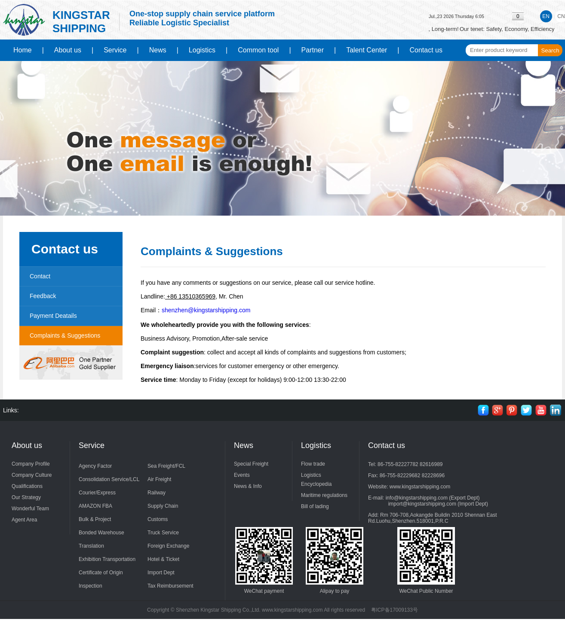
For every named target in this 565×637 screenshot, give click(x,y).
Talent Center (366, 50)
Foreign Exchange (168, 546)
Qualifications (27, 486)
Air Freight (159, 479)
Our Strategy (26, 497)
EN (546, 16)
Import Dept (161, 573)
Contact (40, 276)
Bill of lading (315, 506)
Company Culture (32, 475)
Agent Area (24, 520)
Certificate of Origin (101, 573)
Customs (157, 519)
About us (67, 50)
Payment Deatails (53, 315)
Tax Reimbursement (170, 586)
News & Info (248, 486)
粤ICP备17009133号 (394, 610)
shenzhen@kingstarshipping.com (206, 310)
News (157, 50)
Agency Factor (95, 466)
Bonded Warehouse (101, 533)
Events (242, 475)
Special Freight (251, 464)
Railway (156, 493)
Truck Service (163, 533)
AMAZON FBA (95, 506)
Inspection (90, 586)
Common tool (258, 50)
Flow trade (313, 464)
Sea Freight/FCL (166, 466)
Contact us (426, 50)
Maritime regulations (324, 495)
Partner (312, 50)
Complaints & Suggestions (65, 335)
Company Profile (31, 464)
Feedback (43, 296)
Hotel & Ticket (163, 559)
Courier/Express (97, 493)
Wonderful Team (30, 509)
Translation (91, 546)
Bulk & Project (95, 519)
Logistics (202, 50)
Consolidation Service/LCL (109, 479)
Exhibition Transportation (107, 559)
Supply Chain (162, 506)
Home (22, 50)
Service (115, 50)
